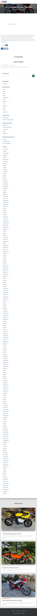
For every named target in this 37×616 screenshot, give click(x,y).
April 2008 (4, 450)
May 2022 (4, 165)
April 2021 (4, 177)
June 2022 (5, 163)
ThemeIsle (22, 613)
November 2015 (5, 270)
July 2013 (4, 321)
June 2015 (5, 280)
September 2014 (6, 298)
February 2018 (5, 237)
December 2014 (5, 292)
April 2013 (4, 327)
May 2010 (4, 399)
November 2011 (5, 362)
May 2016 (4, 259)
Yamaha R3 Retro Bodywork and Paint (11, 533)
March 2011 (5, 378)
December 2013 (5, 313)
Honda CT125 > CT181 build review (10, 567)
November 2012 (5, 337)
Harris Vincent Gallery (7, 143)
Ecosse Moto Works (6, 141)
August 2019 (5, 206)
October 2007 (5, 462)
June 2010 (5, 397)
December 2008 (5, 434)
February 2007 (5, 479)
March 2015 (5, 286)
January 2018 (5, 239)
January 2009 (5, 432)
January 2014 (5, 311)
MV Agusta (5, 105)
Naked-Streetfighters (6, 598)
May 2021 (4, 175)
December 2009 (5, 409)
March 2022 (5, 169)
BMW (4, 91)
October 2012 (5, 339)
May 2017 (4, 243)
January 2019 (5, 218)
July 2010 (4, 395)
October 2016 (5, 249)
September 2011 (6, 366)
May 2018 (4, 233)
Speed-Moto (5, 133)
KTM (3, 103)
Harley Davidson (6, 97)
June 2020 (5, 190)
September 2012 (6, 341)
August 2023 (5, 155)
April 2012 (4, 352)
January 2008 (5, 456)
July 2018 (4, 231)
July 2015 (4, 278)
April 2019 (4, 212)
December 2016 (5, 245)
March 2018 (5, 235)
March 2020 (5, 194)
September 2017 (6, 241)
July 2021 (4, 173)
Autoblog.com (5, 125)
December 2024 (5, 149)
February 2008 (5, 454)
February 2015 (5, 288)
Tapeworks (5, 83)
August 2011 (5, 368)
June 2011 (5, 372)
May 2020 (4, 192)
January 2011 (5, 382)
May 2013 (4, 325)
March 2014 (5, 309)
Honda (4, 99)
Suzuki (4, 107)
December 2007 (5, 458)
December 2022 (5, 159)
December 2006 (5, 483)
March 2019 (5, 214)
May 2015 (4, 282)
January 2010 (5, 407)
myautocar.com (5, 129)
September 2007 (6, 464)
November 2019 (5, 202)
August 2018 (5, 229)
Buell (4, 93)
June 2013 (5, 323)
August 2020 (5, 188)
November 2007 (5, 460)
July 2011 (4, 370)
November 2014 (5, 294)
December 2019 (5, 200)
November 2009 (5, 411)
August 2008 (5, 442)
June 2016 (5, 257)
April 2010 (4, 401)
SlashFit (4, 131)
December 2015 (5, 268)
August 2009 (5, 417)
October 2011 (5, 364)
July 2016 (4, 255)
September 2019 (6, 204)
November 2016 (5, 247)
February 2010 (5, 405)
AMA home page (6, 117)
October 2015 (5, 272)
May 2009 (4, 423)
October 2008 (5, 438)
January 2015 (5, 290)
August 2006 (5, 491)
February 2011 (5, 380)
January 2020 (5, 198)
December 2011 (5, 360)
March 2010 (5, 403)
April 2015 (4, 284)
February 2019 (5, 216)
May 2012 (4, 350)
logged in (6, 65)
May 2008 (4, 448)
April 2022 (4, 167)
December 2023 (5, 153)
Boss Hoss (5, 139)
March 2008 (5, 452)
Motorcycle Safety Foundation (8, 119)
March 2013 (5, 329)
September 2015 (6, 274)
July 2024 (4, 151)
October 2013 (5, 317)
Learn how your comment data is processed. (21, 67)
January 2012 (5, 358)
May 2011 (4, 374)
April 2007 (4, 475)
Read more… (5, 604)
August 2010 (5, 393)
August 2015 (5, 276)
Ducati (4, 95)
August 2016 (5, 253)
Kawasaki (4, 101)
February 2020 (5, 196)
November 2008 (5, 436)
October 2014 (5, 296)
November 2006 (5, 485)
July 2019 (4, 208)
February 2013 (5, 331)
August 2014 (5, 300)
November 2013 (5, 315)
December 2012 (5, 335)
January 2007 (5, 481)
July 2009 (4, 419)
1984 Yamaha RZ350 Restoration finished (12, 600)
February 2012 (5, 356)
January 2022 (5, 171)
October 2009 (5, 413)
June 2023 (5, 157)
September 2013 (6, 319)
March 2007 (5, 477)
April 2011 (4, 376)
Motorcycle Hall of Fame (7, 127)
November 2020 (5, 186)
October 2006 (5, 487)
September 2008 (6, 440)
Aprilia (4, 89)
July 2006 (4, 493)
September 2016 (6, 251)
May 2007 (4, 473)
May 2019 (4, 210)
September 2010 (6, 391)
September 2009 (6, 415)
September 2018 (6, 227)
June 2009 (5, 421)
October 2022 (5, 161)
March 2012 (5, 354)
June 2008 (5, 446)
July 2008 (4, 444)
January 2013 (5, 333)
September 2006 (6, 489)
